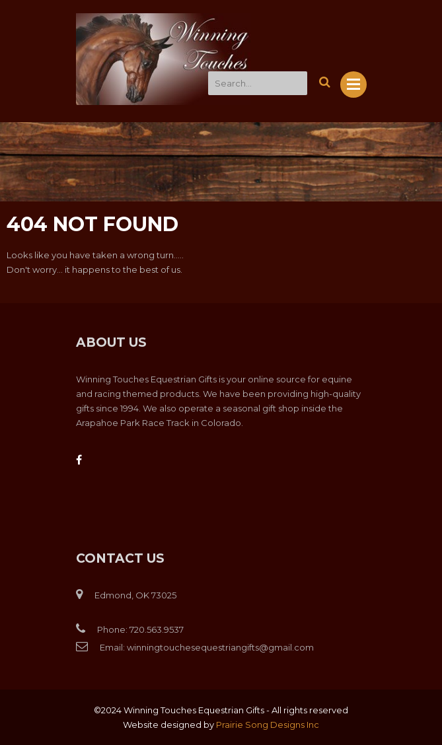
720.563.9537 (156, 629)
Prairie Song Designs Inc (267, 724)
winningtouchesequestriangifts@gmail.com (220, 647)
